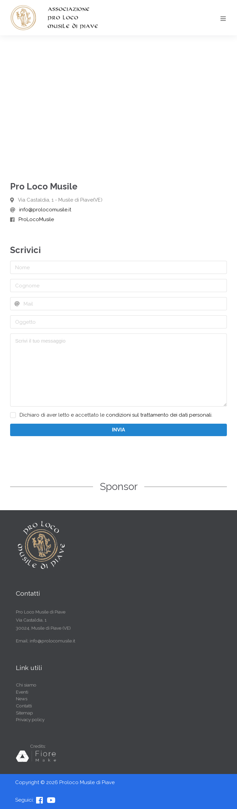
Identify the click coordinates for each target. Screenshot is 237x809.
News (21, 698)
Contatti (24, 705)
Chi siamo (26, 685)
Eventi (22, 692)
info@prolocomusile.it (45, 210)
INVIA (118, 430)
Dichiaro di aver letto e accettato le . (116, 415)
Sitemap (24, 712)
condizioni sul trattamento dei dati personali (158, 415)
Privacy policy (30, 719)
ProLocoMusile (36, 219)
